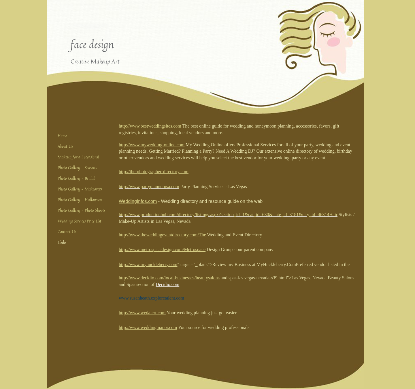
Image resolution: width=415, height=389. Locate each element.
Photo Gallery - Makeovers (80, 189)
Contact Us (67, 232)
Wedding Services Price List (79, 221)
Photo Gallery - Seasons (77, 167)
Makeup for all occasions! (78, 157)
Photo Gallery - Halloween (80, 200)
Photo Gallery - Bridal (76, 178)
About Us (65, 146)
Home (62, 135)
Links (62, 242)
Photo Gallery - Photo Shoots (81, 210)
